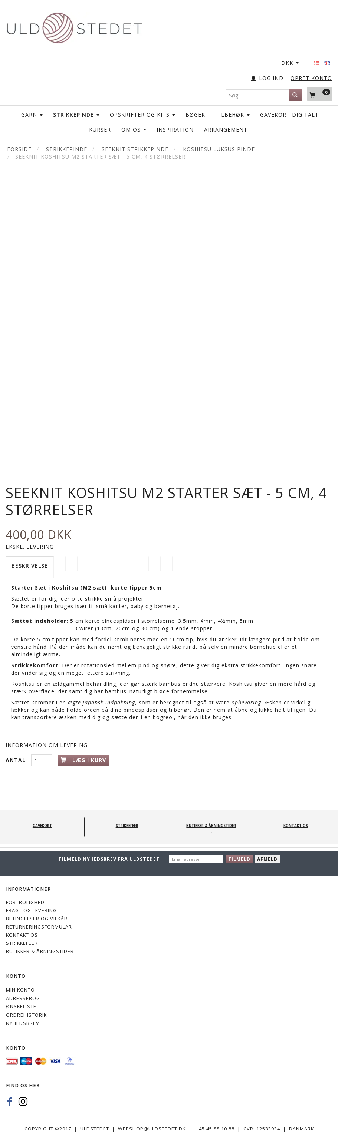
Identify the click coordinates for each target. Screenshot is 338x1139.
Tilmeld (239, 859)
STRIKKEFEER (22, 943)
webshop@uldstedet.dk (152, 1129)
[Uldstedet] (74, 26)
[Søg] (295, 95)
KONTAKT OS (22, 935)
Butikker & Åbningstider (40, 951)
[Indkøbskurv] (319, 94)
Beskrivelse (30, 565)
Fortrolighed (25, 902)
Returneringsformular (39, 927)
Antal (16, 760)
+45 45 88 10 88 (215, 1129)
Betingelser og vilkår (37, 919)
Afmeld (267, 859)
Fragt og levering (31, 910)
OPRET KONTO (311, 78)
